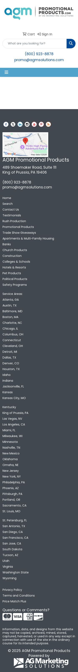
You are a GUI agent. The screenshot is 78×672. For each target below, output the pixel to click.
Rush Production (14, 221)
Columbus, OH (12, 334)
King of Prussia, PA (15, 413)
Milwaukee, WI (12, 436)
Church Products (14, 250)
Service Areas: (12, 294)
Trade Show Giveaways (19, 233)
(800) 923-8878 (39, 53)
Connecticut (11, 340)
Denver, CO (10, 363)
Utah (5, 561)
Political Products (14, 279)
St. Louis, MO (11, 511)
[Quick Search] (34, 43)
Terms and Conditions (18, 595)
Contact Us (10, 209)
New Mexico (11, 453)
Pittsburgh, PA (12, 494)
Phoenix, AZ (10, 488)
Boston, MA (10, 317)
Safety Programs (14, 285)
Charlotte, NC (12, 323)
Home (6, 198)
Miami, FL (8, 430)
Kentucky (9, 407)
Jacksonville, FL (13, 386)
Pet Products (11, 273)
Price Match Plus (14, 601)
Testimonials (11, 215)
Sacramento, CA (14, 505)
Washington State (15, 572)
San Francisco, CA (15, 538)
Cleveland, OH (12, 346)
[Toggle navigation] (6, 72)
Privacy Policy (12, 590)
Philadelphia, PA (13, 482)
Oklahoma (10, 459)
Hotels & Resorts (14, 267)
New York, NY (11, 476)
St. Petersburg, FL (14, 520)
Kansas (7, 392)
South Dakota (12, 549)
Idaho (6, 375)
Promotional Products (18, 227)
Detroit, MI (9, 352)
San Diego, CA (12, 532)
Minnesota (10, 442)
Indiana (7, 381)
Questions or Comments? (25, 610)
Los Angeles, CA (13, 424)
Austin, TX (9, 305)
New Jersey (10, 471)
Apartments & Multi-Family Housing (28, 238)
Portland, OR (11, 500)
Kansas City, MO (14, 398)
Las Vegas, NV (12, 419)
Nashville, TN (11, 448)
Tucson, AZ (10, 555)
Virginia (7, 567)
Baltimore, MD (12, 311)
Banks (6, 244)
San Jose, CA (11, 543)
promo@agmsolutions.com (39, 59)
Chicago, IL (10, 328)
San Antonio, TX (13, 526)
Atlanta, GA (10, 300)
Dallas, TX (9, 357)
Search (7, 204)
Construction (12, 256)
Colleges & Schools (16, 262)
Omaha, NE (10, 465)
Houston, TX (11, 369)
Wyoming (9, 578)
